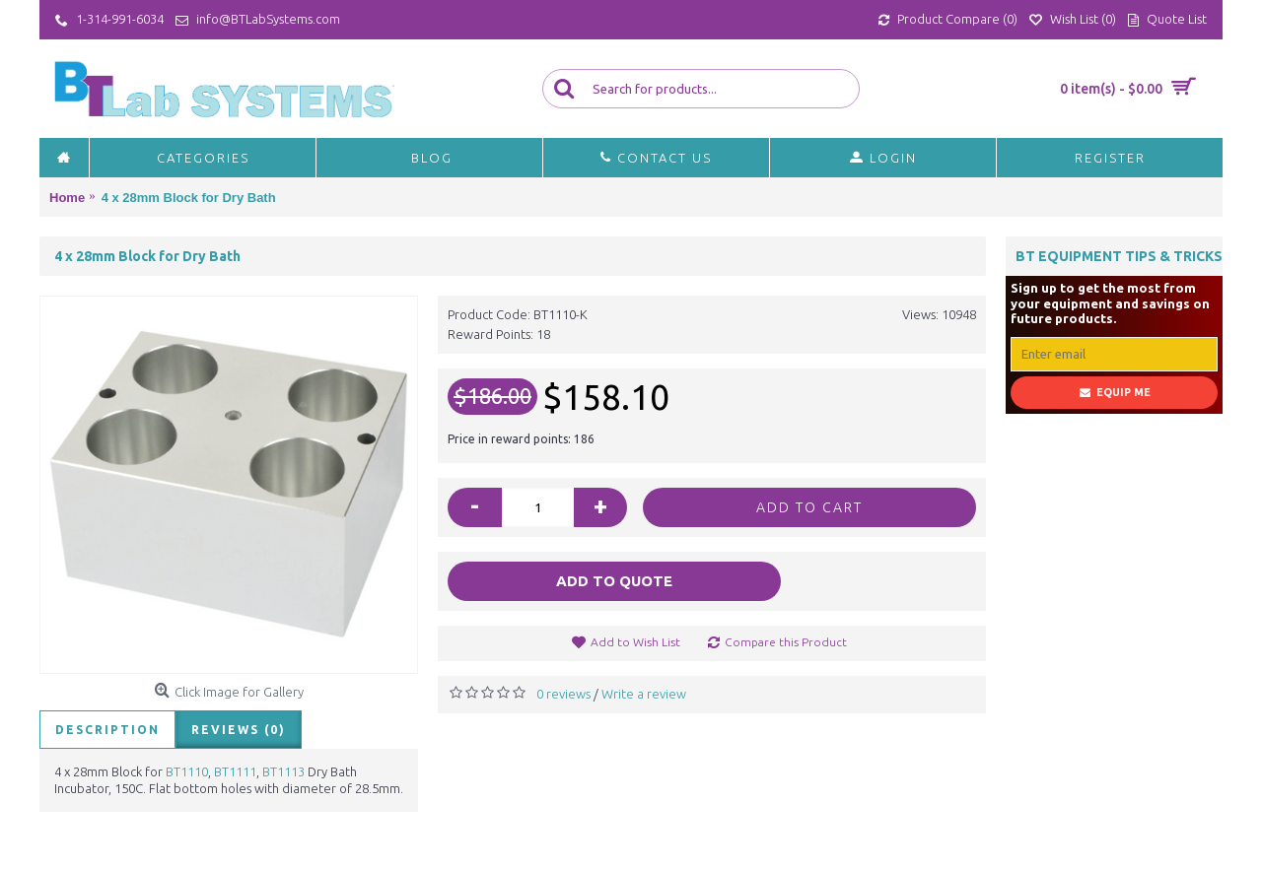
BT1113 (285, 771)
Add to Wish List (635, 642)
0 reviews (563, 694)
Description (107, 729)
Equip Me (1115, 392)
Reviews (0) (238, 729)
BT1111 (235, 771)
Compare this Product (786, 642)
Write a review (643, 694)
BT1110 (187, 771)
